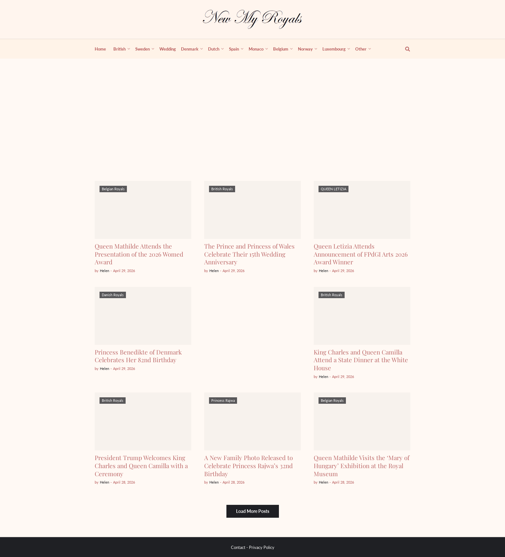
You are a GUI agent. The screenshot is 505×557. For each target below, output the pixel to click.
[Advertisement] (252, 120)
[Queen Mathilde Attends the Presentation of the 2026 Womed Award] (143, 210)
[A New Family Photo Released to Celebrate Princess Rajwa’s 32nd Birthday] (252, 421)
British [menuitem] (119, 49)
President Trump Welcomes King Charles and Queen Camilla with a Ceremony (141, 465)
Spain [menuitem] (234, 49)
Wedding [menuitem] (167, 49)
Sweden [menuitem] (142, 49)
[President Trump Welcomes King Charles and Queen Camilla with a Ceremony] (143, 421)
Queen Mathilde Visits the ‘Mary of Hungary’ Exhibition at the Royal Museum (361, 465)
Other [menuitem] (361, 49)
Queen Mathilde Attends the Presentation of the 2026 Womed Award (139, 254)
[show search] (403, 48)
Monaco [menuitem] (256, 49)
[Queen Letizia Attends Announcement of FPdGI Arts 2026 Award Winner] (362, 210)
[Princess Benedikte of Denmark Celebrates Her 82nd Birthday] (143, 316)
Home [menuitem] (100, 49)
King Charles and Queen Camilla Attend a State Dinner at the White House (361, 360)
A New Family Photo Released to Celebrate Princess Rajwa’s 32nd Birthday (248, 465)
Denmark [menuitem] (189, 49)
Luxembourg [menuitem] (334, 49)
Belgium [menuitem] (280, 49)
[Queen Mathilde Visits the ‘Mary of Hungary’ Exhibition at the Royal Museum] (362, 421)
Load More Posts (252, 511)
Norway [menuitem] (305, 49)
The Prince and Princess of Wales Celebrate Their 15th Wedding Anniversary (249, 254)
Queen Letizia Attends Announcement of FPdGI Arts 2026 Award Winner (361, 254)
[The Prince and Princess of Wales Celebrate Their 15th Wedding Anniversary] (252, 210)
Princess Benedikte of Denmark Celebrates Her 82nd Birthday (138, 356)
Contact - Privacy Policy (252, 547)
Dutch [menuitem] (213, 49)
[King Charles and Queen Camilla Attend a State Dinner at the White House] (362, 316)
